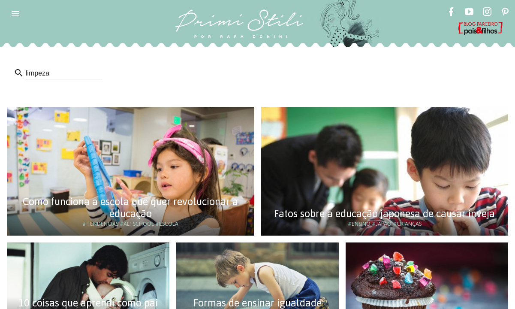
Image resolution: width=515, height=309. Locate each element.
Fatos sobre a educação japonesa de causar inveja (384, 213)
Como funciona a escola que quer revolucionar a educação (130, 207)
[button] (15, 13)
